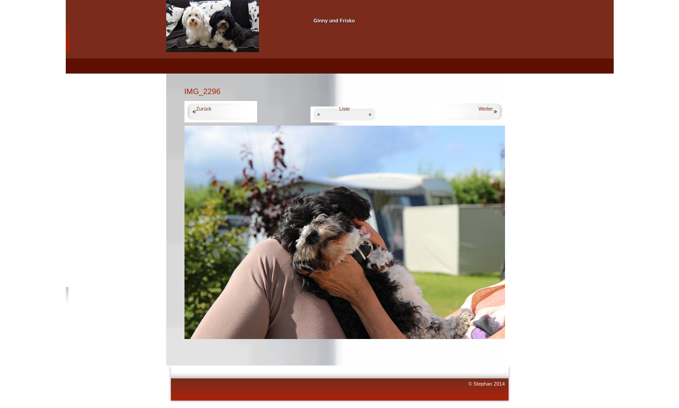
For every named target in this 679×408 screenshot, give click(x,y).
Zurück (204, 108)
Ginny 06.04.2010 (218, 69)
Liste (344, 108)
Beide (374, 69)
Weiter (486, 108)
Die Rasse (404, 69)
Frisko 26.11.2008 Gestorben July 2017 (299, 69)
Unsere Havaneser (326, 8)
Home (179, 69)
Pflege (436, 69)
